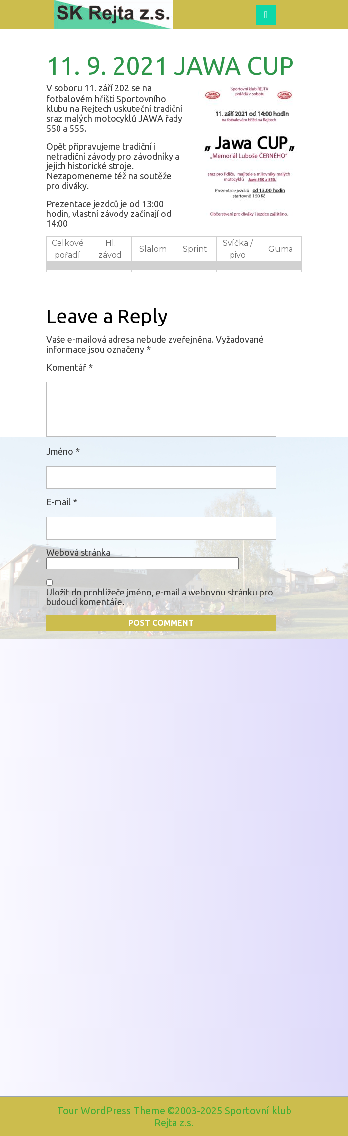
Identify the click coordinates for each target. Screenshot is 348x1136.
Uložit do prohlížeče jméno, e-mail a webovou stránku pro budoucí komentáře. (159, 597)
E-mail (61, 502)
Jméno (63, 451)
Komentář (69, 367)
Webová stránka (78, 552)
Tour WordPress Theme (111, 1110)
